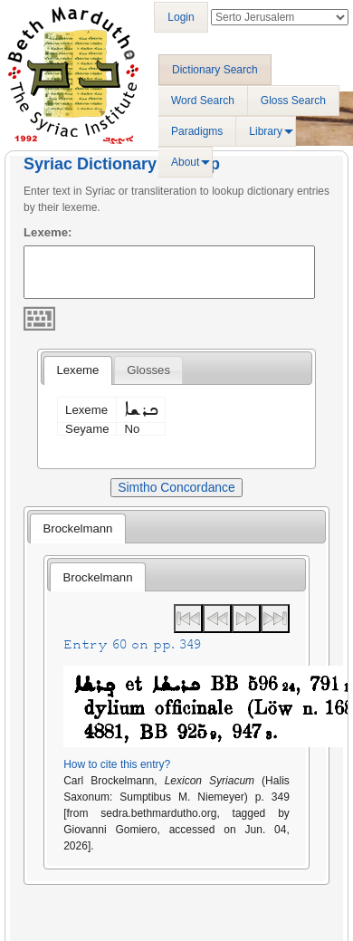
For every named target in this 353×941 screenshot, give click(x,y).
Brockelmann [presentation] (77, 528)
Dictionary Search (215, 69)
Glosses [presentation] (148, 370)
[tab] (77, 370)
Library (265, 131)
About (185, 162)
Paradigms (197, 131)
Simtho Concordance (176, 487)
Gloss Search (293, 100)
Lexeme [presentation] (77, 370)
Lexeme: (48, 232)
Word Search (202, 100)
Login (180, 17)
